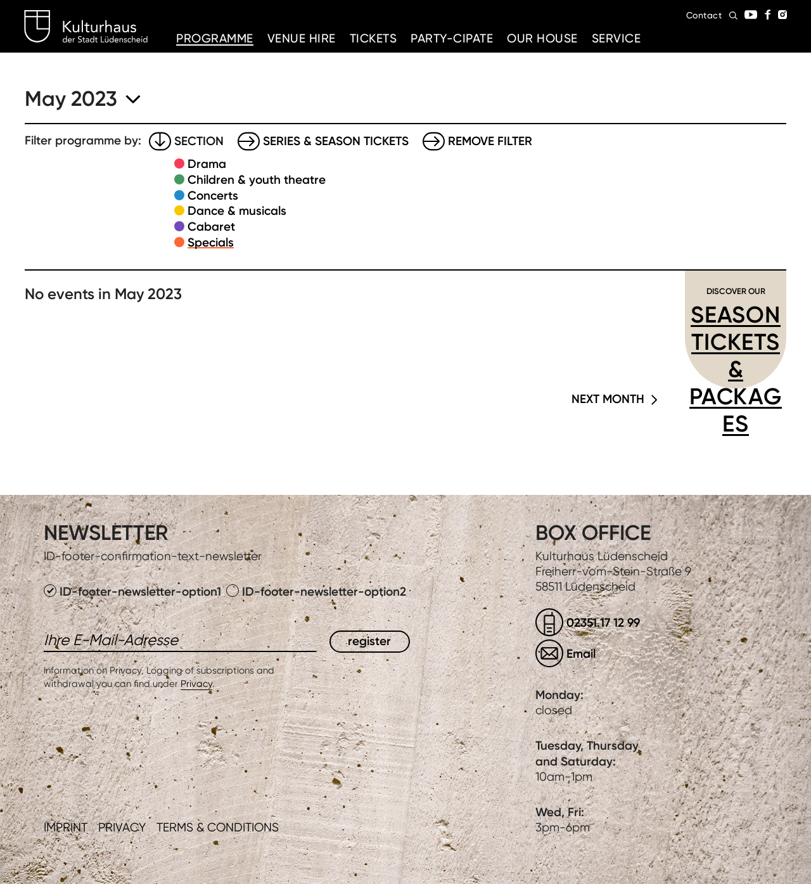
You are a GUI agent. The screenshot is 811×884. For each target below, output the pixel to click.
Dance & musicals (237, 210)
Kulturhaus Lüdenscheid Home (86, 26)
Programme (214, 38)
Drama (207, 164)
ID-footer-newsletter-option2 (316, 591)
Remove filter (490, 141)
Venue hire (301, 38)
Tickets (373, 38)
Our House (542, 38)
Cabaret (211, 226)
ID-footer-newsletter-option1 (134, 591)
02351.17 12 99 (603, 622)
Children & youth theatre (257, 179)
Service (616, 38)
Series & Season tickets (336, 141)
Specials (211, 242)
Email (581, 653)
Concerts (213, 195)
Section (199, 141)
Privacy (196, 683)
